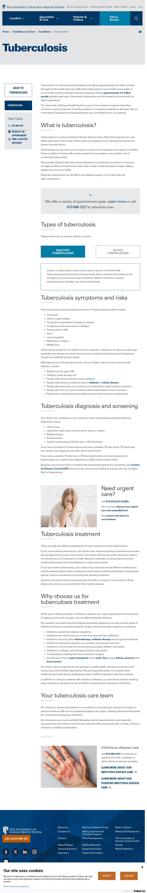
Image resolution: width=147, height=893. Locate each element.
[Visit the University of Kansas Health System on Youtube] (6, 862)
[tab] (63, 252)
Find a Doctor (114, 19)
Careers (132, 7)
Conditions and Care (24, 32)
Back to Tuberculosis (18, 91)
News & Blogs (65, 845)
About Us (63, 828)
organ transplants (78, 658)
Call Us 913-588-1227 (16, 839)
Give (140, 7)
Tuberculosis (15, 106)
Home (5, 32)
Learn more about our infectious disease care (117, 770)
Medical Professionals (127, 832)
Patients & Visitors (80, 19)
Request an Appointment (19, 134)
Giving (119, 845)
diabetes (94, 383)
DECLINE (129, 876)
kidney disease (110, 383)
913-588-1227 (15, 126)
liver (105, 658)
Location (15, 19)
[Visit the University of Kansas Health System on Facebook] (6, 852)
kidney (119, 658)
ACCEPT (107, 876)
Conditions (45, 32)
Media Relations (124, 849)
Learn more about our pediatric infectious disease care (120, 784)
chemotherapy (82, 639)
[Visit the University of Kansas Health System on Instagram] (34, 852)
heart (99, 658)
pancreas (130, 658)
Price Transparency (92, 838)
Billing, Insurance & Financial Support (92, 833)
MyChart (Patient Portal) (101, 7)
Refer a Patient (120, 7)
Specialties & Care (46, 19)
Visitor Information (92, 853)
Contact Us (64, 832)
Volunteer (63, 853)
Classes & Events (67, 849)
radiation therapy (101, 639)
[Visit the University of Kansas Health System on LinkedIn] (25, 852)
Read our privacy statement (16, 886)
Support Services (91, 849)
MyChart (17, 143)
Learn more (117, 202)
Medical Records (91, 845)
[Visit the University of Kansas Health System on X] (15, 852)
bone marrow (54, 662)
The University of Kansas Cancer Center (127, 840)
